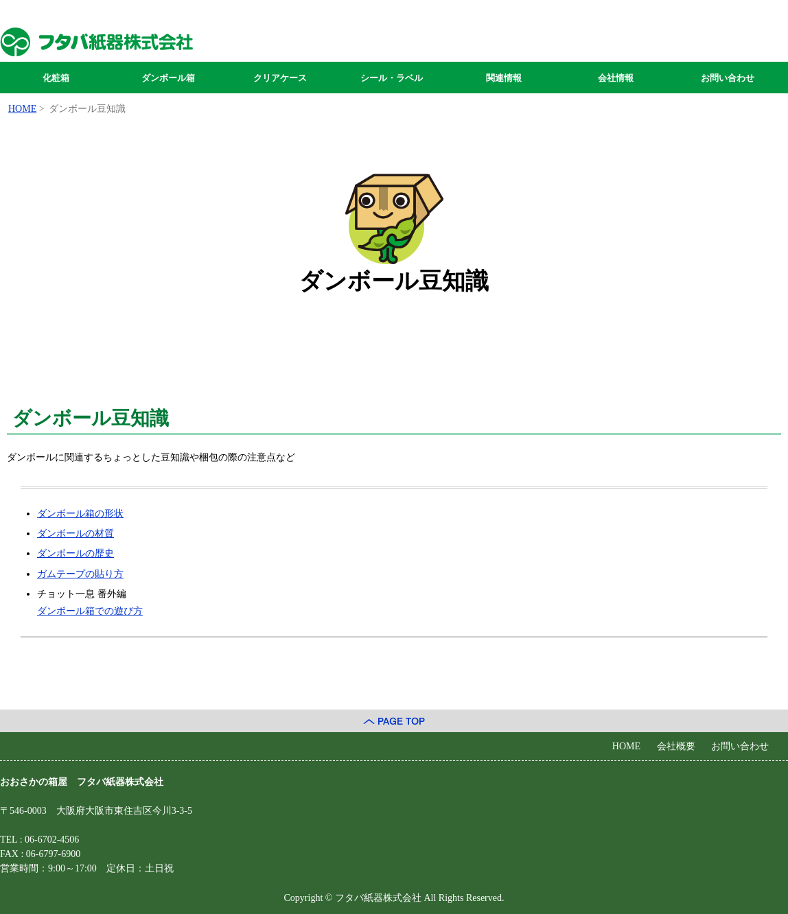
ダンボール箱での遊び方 (90, 611)
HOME (626, 746)
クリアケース (280, 78)
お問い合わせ (727, 78)
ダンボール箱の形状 (80, 513)
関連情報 (504, 78)
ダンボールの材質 (75, 533)
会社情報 (616, 78)
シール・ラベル (391, 78)
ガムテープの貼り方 (80, 574)
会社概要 (676, 746)
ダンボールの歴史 (75, 553)
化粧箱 (56, 78)
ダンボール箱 (168, 78)
